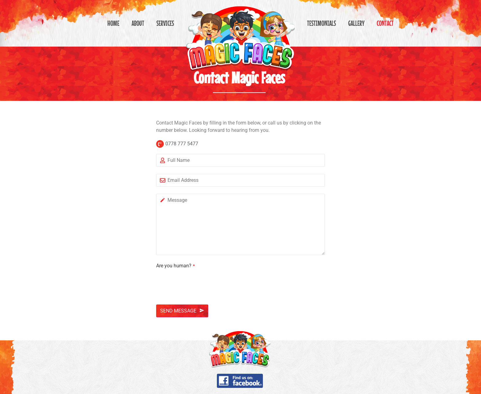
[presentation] (202, 282)
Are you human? (175, 265)
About (138, 23)
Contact (385, 23)
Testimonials (321, 23)
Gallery (356, 23)
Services (165, 23)
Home (113, 23)
